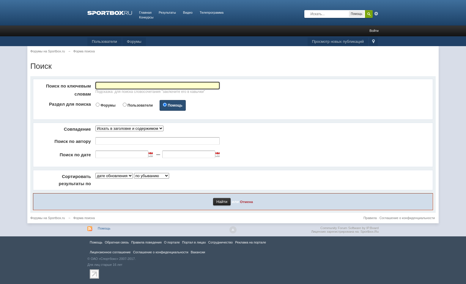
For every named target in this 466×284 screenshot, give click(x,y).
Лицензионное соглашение (110, 252)
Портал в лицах (194, 242)
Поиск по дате (75, 154)
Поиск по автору (72, 141)
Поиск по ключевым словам (68, 89)
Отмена (246, 202)
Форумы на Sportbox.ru (47, 218)
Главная (145, 12)
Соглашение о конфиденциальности (407, 218)
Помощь (175, 105)
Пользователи (104, 41)
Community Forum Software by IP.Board (349, 228)
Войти (374, 30)
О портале (172, 242)
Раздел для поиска (70, 104)
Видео (188, 12)
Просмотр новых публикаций (338, 41)
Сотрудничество (220, 242)
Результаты (167, 12)
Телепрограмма (211, 12)
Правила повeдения (146, 242)
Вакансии (198, 252)
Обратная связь (117, 242)
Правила (370, 218)
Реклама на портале (250, 242)
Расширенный (376, 13)
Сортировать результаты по (75, 180)
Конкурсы (146, 17)
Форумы (134, 41)
